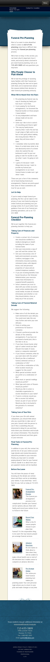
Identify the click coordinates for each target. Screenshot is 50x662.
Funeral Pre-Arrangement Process (30, 491)
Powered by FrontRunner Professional (25, 653)
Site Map (20, 649)
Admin (15, 647)
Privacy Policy (22, 647)
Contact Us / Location (32, 8)
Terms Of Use (32, 647)
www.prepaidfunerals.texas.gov (25, 624)
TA (25, 656)
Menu (45, 3)
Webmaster (27, 649)
